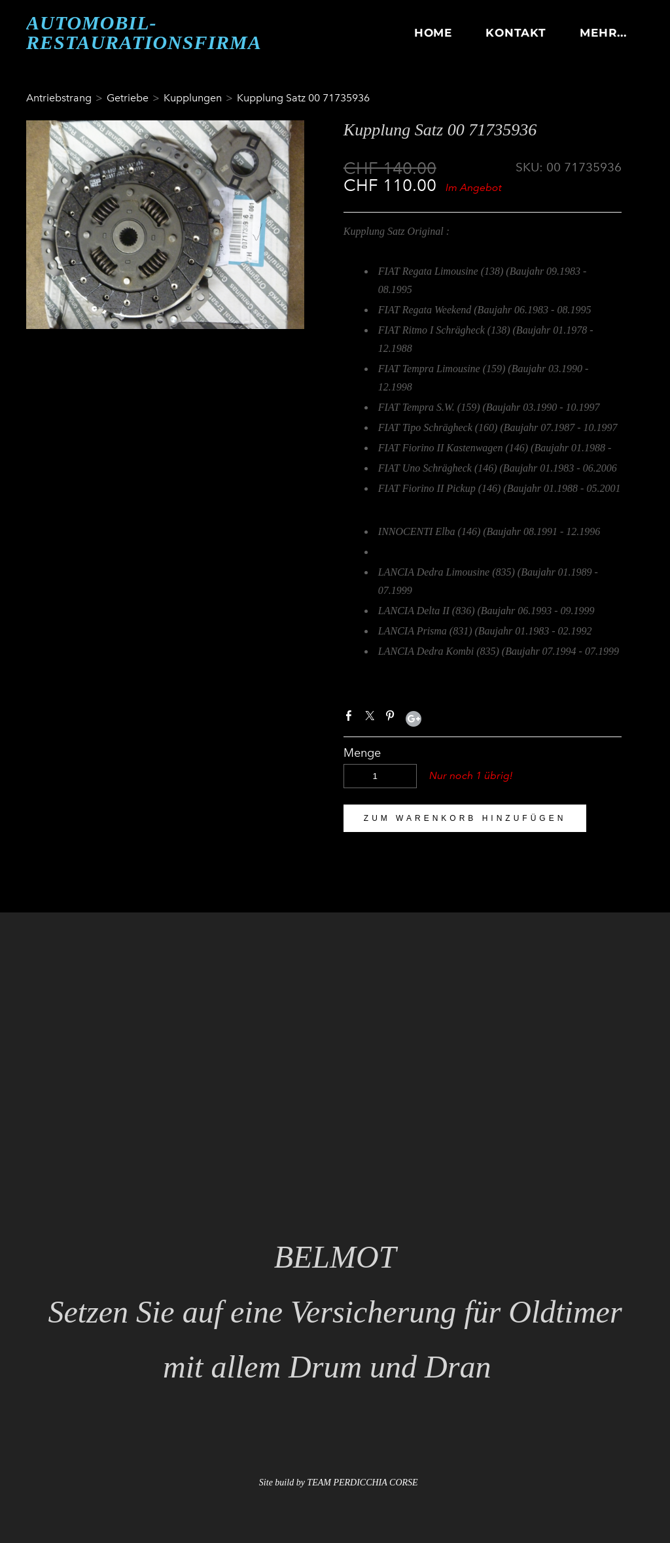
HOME (433, 32)
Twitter (372, 718)
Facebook (351, 718)
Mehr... (603, 32)
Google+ (413, 719)
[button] (465, 818)
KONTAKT (515, 32)
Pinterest (392, 718)
